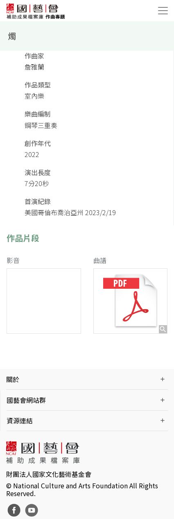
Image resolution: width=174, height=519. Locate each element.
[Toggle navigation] (163, 10)
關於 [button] (12, 379)
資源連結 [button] (20, 420)
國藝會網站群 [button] (26, 400)
